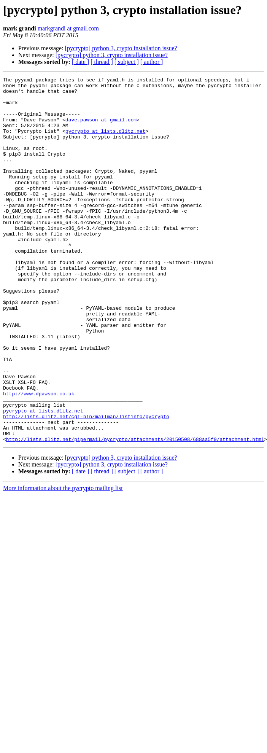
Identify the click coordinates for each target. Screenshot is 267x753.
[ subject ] (126, 62)
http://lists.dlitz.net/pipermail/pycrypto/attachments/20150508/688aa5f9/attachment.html (135, 512)
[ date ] (80, 62)
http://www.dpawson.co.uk (38, 457)
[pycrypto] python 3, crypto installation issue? (121, 48)
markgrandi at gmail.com (68, 28)
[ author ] (151, 62)
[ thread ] (102, 62)
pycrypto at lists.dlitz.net (105, 142)
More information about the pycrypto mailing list (63, 561)
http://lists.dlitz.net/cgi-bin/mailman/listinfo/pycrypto (86, 484)
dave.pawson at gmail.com (101, 128)
